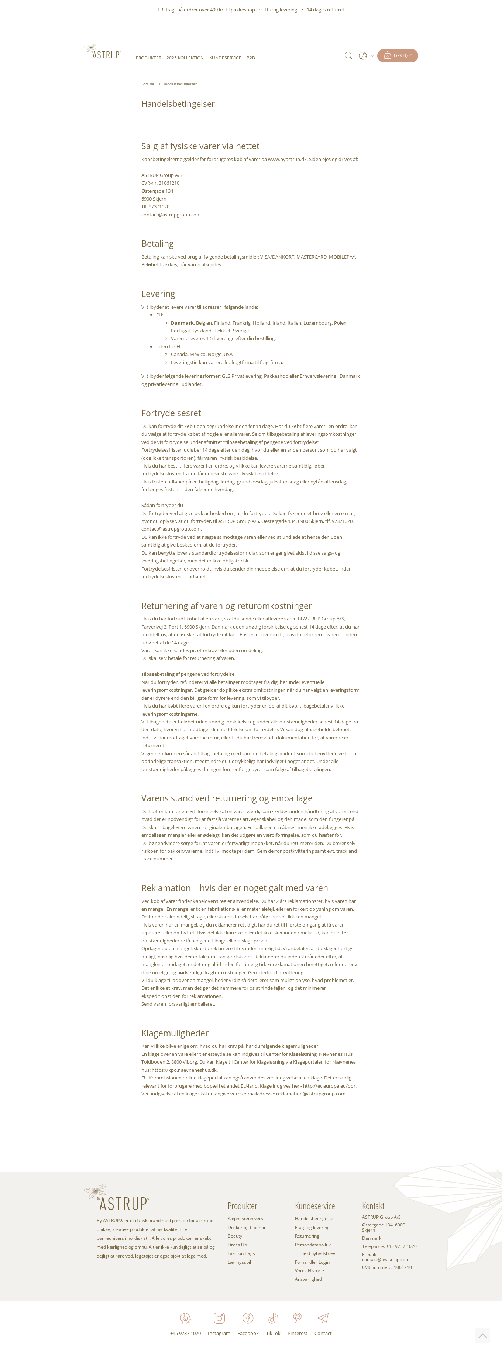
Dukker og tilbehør (247, 1227)
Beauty (235, 1236)
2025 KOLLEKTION (185, 58)
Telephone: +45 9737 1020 (389, 1246)
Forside (147, 83)
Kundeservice (225, 58)
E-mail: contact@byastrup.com (385, 1257)
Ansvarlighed (308, 1279)
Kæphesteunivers (245, 1218)
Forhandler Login (312, 1262)
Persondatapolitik (313, 1245)
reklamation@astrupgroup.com (310, 1093)
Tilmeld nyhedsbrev (315, 1253)
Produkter (148, 58)
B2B (251, 58)
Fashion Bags (241, 1253)
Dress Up (237, 1245)
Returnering (307, 1236)
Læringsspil (239, 1262)
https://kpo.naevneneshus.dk (184, 1070)
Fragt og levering (312, 1227)
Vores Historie (309, 1270)
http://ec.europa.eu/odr (329, 1085)
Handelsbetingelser (179, 83)
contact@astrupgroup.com (171, 214)
